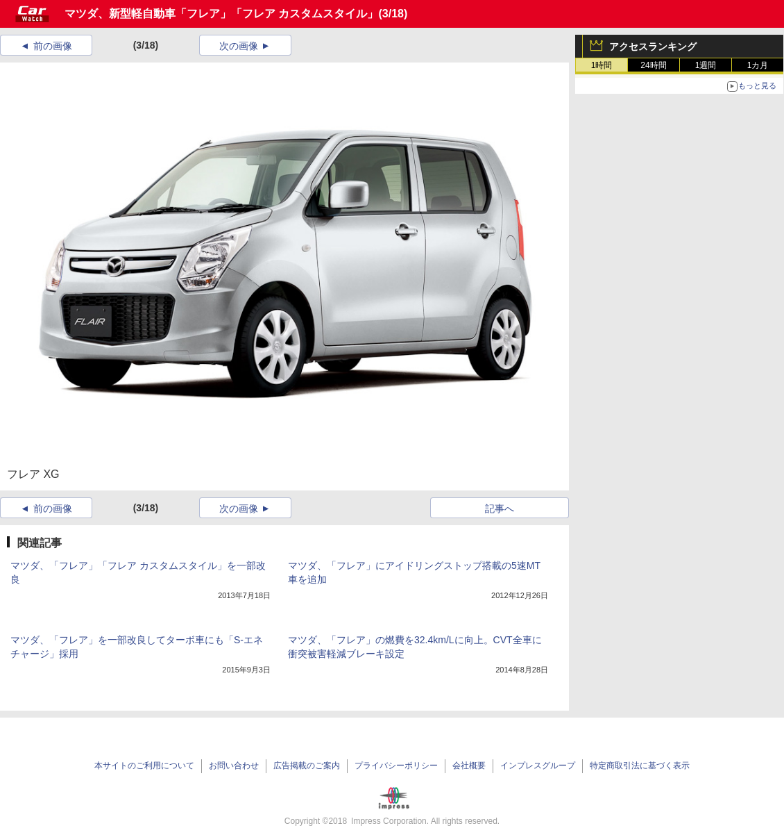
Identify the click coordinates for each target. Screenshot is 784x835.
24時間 (653, 65)
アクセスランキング (653, 46)
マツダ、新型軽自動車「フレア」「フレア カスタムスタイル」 (221, 13)
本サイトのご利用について (144, 765)
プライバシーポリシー (396, 765)
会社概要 (469, 765)
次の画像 (238, 45)
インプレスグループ (537, 765)
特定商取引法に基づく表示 (640, 765)
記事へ (499, 508)
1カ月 (758, 65)
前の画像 (52, 45)
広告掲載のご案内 (306, 765)
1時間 (602, 65)
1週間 (706, 65)
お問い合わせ (234, 765)
